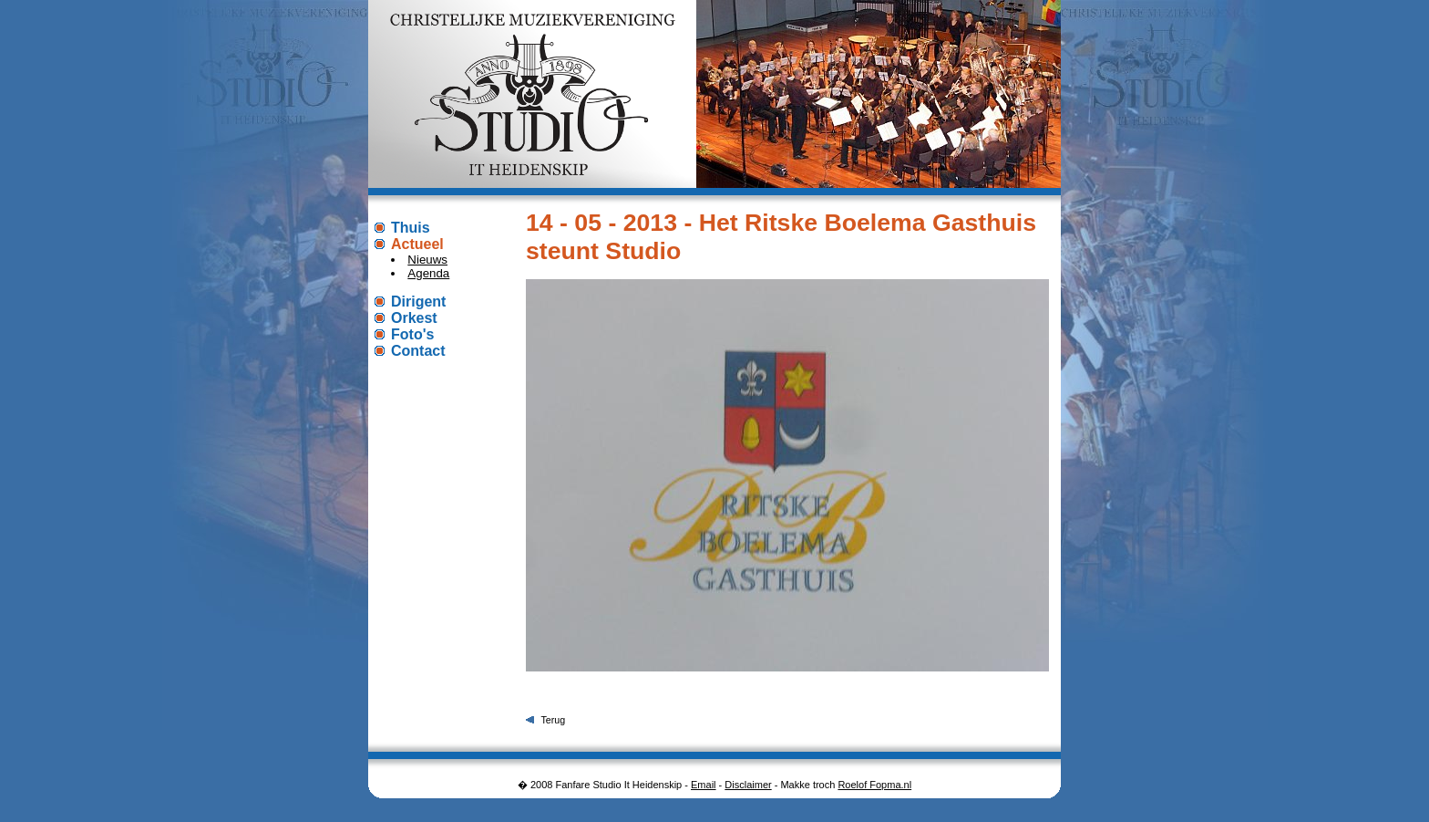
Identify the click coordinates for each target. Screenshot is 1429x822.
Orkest (414, 318)
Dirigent (418, 301)
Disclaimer (748, 784)
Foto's (412, 334)
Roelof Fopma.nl (874, 784)
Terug (552, 719)
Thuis (410, 227)
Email (703, 784)
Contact (418, 351)
